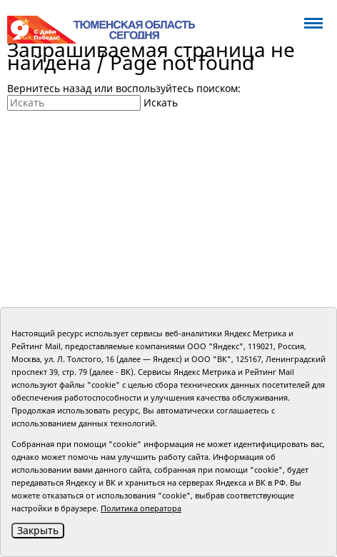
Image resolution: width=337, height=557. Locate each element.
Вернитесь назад (49, 88)
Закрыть (38, 530)
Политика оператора (141, 508)
